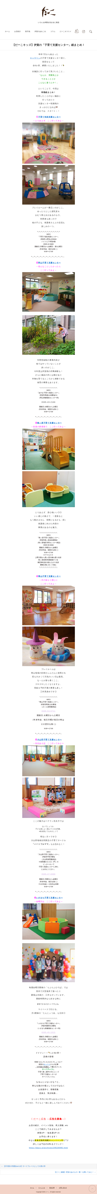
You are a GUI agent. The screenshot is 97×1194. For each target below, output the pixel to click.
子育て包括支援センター (49, 117)
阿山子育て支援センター (49, 263)
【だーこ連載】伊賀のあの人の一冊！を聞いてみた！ (75, 1172)
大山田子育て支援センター (49, 740)
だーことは (41, 1188)
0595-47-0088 (48, 874)
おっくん (47, 1064)
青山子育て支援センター (49, 576)
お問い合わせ (63, 1188)
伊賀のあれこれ (40, 31)
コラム (52, 31)
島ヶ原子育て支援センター (49, 423)
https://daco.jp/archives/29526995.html (48, 1148)
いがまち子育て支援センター (49, 898)
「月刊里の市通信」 (42, 1067)
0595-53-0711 (48, 711)
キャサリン (35, 58)
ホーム (7, 31)
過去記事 (52, 1188)
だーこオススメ (65, 31)
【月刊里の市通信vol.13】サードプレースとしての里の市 (23, 1166)
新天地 (27, 31)
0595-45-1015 (48, 1032)
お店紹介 (17, 31)
